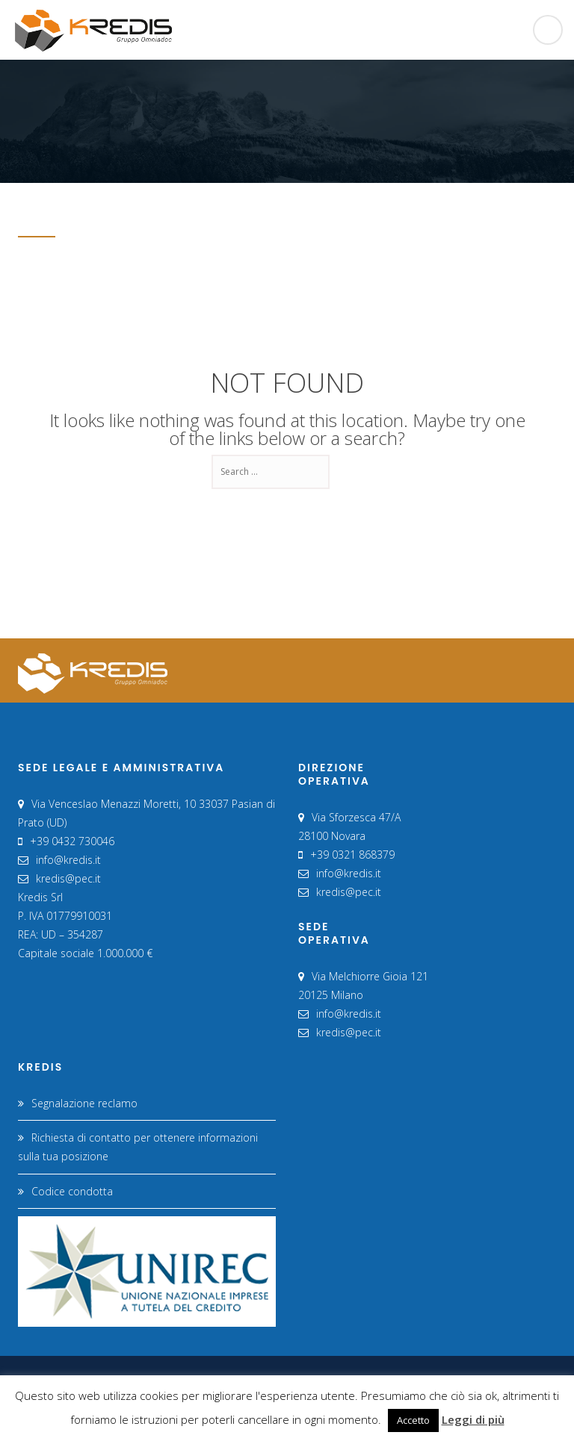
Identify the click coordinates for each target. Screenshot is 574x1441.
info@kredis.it (68, 860)
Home (494, 214)
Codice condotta (72, 1191)
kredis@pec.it (68, 878)
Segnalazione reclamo (84, 1103)
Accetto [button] (413, 1420)
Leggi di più (473, 1419)
